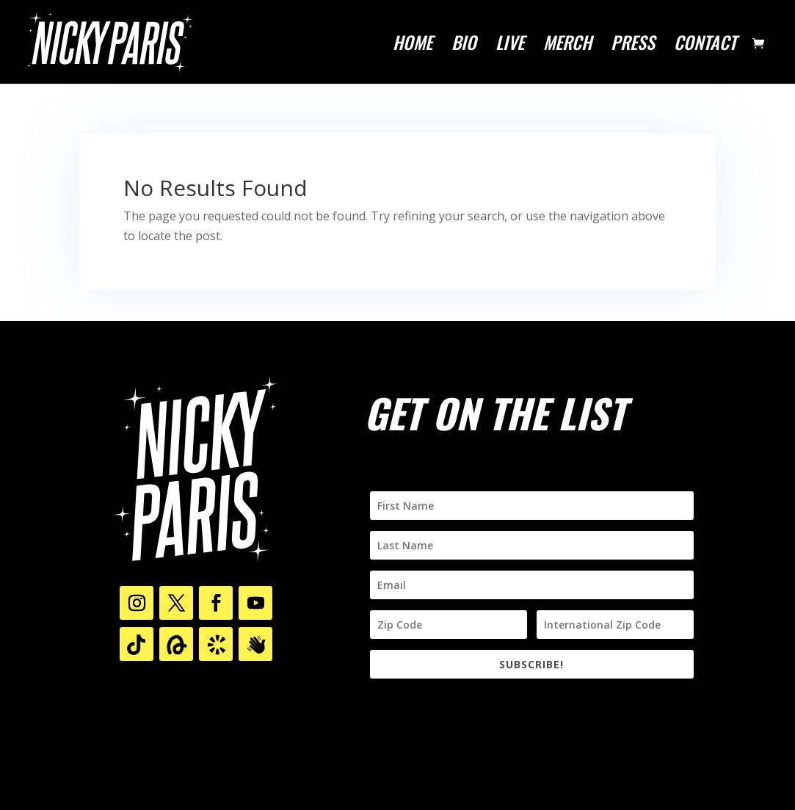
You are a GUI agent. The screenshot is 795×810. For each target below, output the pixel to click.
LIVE (509, 46)
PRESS (633, 46)
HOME (412, 46)
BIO (463, 46)
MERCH (567, 46)
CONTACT (705, 46)
